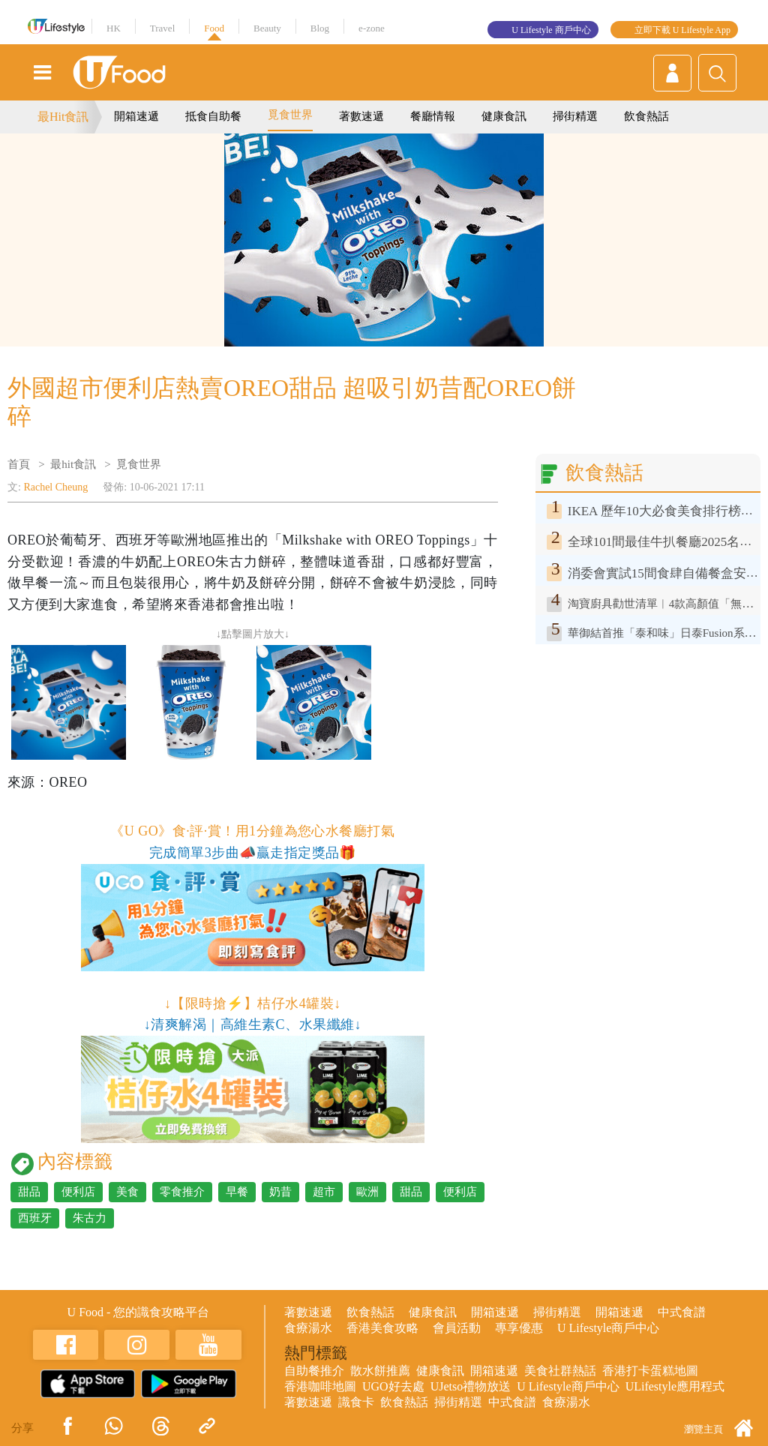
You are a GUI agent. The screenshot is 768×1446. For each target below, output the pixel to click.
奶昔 (280, 1192)
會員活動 (457, 1328)
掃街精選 (575, 116)
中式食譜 (682, 1312)
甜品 (29, 1192)
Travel (162, 28)
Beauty (267, 28)
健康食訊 (504, 116)
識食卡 (356, 1402)
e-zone (371, 28)
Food (214, 28)
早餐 (237, 1192)
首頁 (19, 464)
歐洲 (367, 1192)
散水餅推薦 (380, 1370)
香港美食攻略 (382, 1328)
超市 (324, 1192)
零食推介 (182, 1192)
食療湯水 (308, 1328)
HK (113, 28)
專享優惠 (519, 1328)
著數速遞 (361, 116)
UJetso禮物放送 (471, 1386)
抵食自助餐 (213, 116)
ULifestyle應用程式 (675, 1386)
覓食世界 (290, 115)
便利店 (78, 1192)
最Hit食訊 (63, 116)
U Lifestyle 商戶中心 (551, 30)
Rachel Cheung (55, 487)
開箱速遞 (136, 116)
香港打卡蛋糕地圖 (650, 1370)
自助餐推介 (314, 1370)
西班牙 (35, 1218)
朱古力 (89, 1218)
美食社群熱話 (560, 1370)
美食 (127, 1192)
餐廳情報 (432, 116)
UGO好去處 (393, 1386)
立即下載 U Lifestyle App (682, 30)
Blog (319, 28)
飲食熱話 (646, 116)
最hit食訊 (73, 464)
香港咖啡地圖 (320, 1386)
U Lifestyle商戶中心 (608, 1328)
